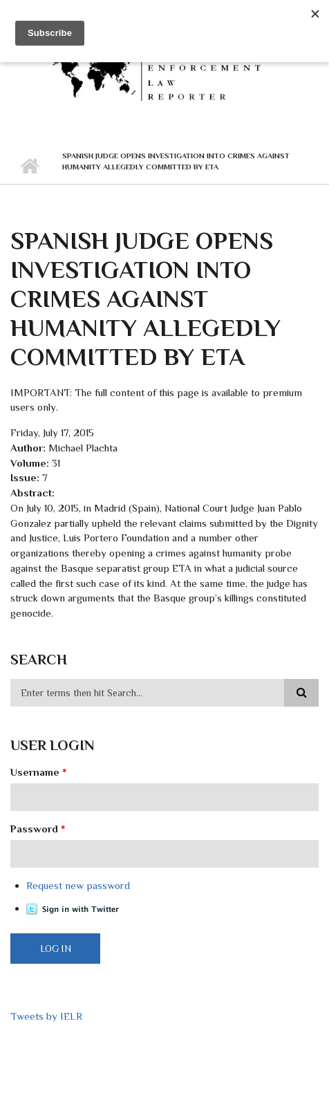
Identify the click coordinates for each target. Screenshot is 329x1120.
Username (38, 772)
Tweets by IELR (46, 1016)
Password (38, 828)
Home (29, 166)
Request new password (78, 885)
